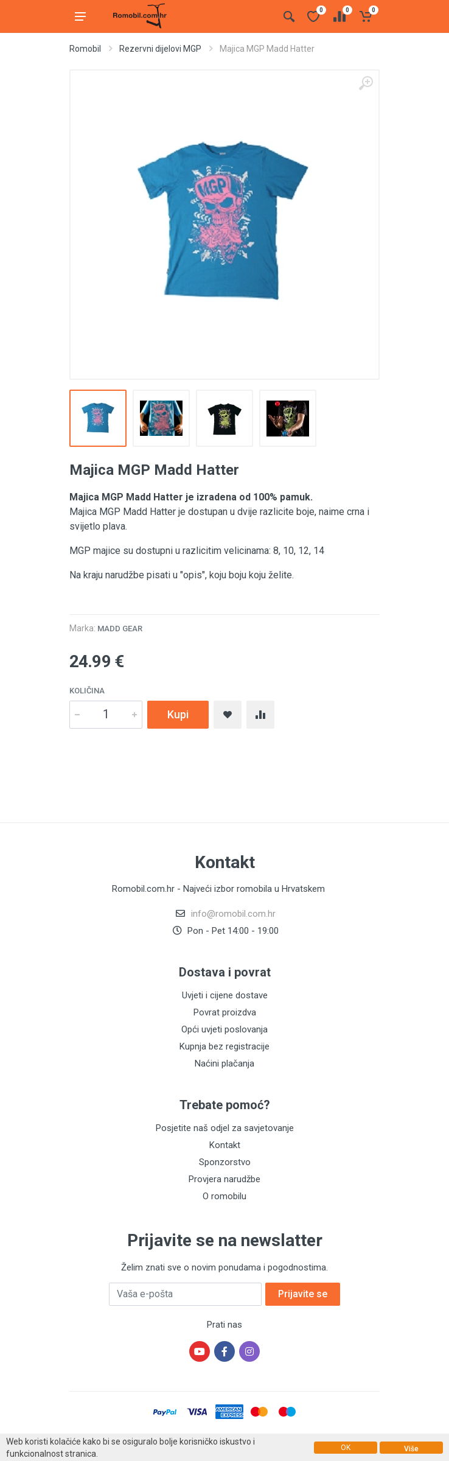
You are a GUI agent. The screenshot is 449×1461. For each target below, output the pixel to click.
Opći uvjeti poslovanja (224, 1029)
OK (345, 1447)
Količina (87, 690)
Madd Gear (119, 628)
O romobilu (224, 1196)
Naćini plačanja (224, 1063)
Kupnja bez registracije (224, 1046)
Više (411, 1449)
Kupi (178, 714)
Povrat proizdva (224, 1012)
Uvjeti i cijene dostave (225, 995)
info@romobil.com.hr (233, 913)
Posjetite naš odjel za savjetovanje (225, 1128)
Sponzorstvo (225, 1162)
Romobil (85, 49)
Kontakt (224, 1145)
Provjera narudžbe (224, 1179)
